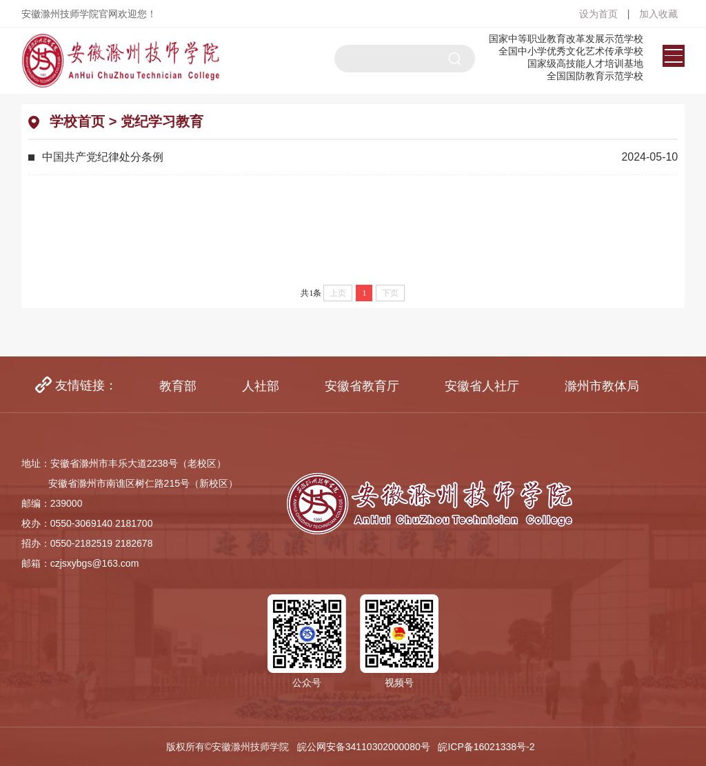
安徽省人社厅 (482, 386)
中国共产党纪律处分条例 (102, 157)
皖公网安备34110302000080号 (363, 746)
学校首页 (77, 121)
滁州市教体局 (602, 386)
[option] (178, 386)
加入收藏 (658, 13)
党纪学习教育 (162, 121)
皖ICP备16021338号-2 (489, 746)
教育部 (177, 386)
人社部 (260, 386)
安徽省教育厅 (362, 386)
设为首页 (600, 13)
